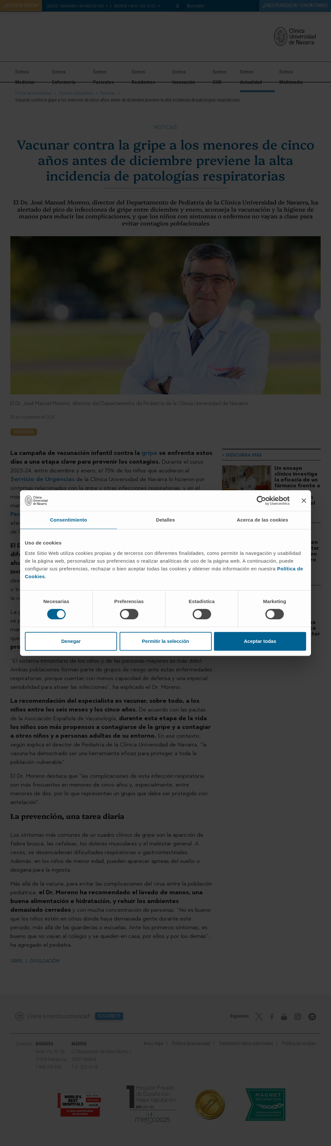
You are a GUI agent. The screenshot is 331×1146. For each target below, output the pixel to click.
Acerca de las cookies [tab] (262, 520)
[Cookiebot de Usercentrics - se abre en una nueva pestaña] (261, 500)
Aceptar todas (260, 641)
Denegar (70, 641)
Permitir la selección (165, 641)
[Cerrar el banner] (304, 500)
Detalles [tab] (165, 520)
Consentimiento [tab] (68, 520)
